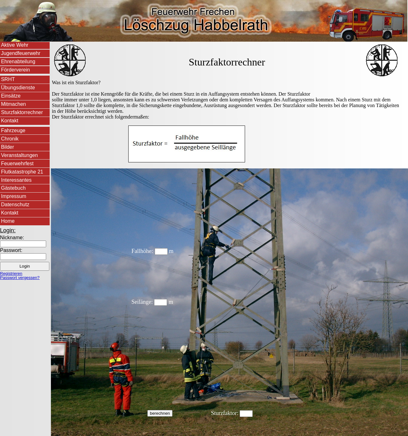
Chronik (9, 138)
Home (8, 221)
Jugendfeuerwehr (20, 53)
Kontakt (9, 120)
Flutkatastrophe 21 (22, 171)
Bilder (7, 147)
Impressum (13, 196)
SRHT (8, 79)
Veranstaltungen (19, 155)
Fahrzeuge (13, 130)
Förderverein (15, 69)
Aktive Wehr (14, 45)
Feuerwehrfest (17, 163)
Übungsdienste (18, 87)
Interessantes (16, 180)
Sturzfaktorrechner (22, 112)
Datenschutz (15, 204)
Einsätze (10, 96)
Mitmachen (13, 104)
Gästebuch (13, 188)
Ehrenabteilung (18, 61)
